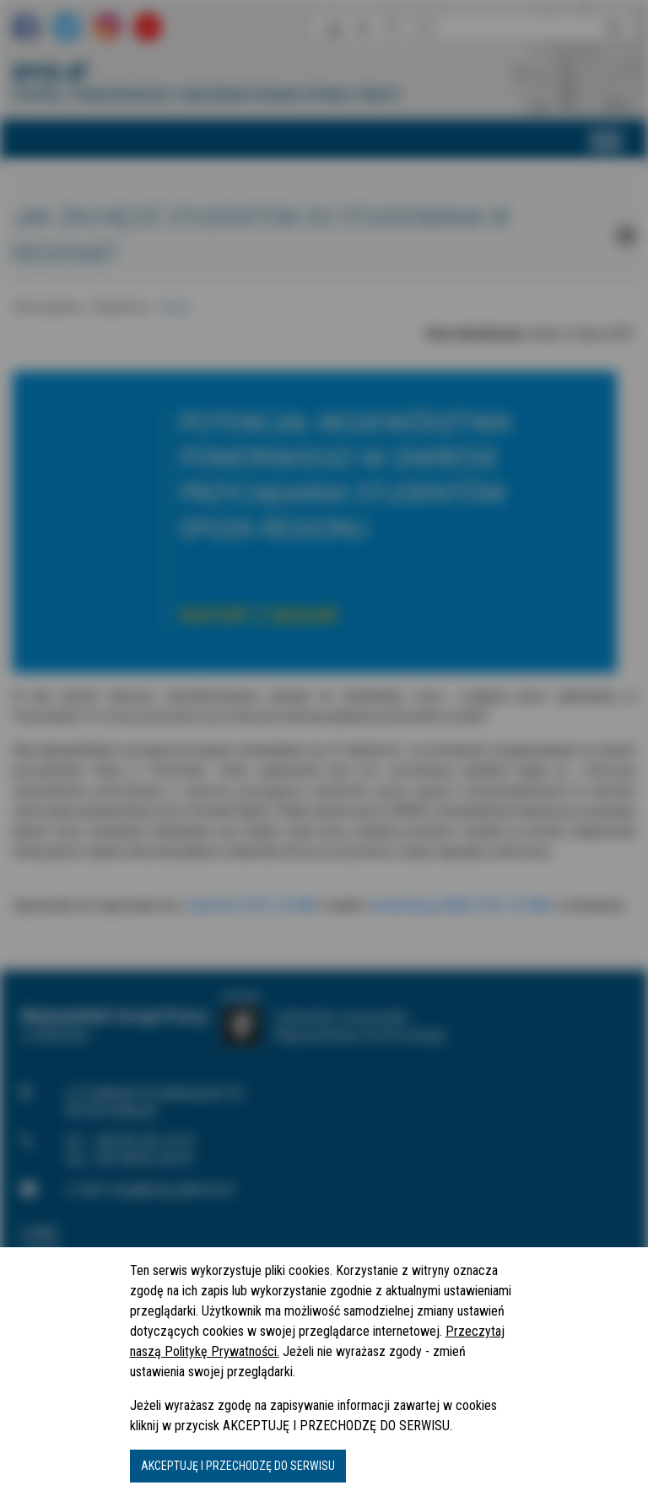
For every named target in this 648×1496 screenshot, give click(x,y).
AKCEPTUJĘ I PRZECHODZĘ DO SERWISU (238, 1465)
